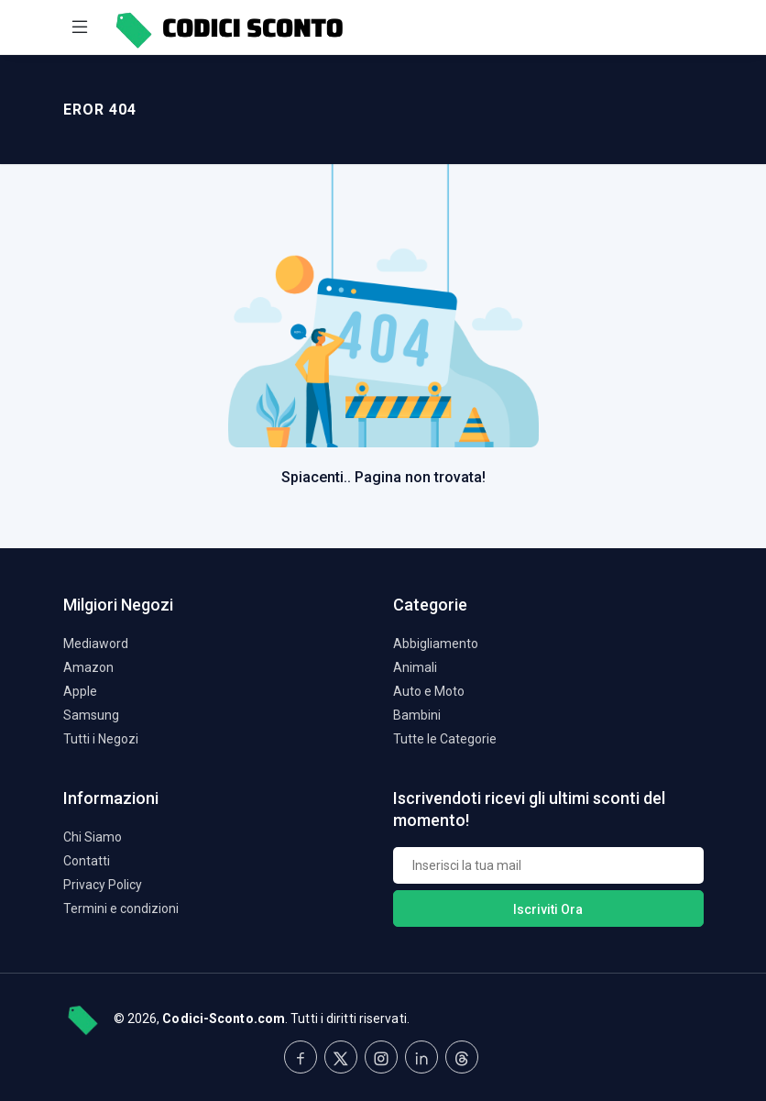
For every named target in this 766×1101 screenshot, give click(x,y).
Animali (415, 667)
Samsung (91, 715)
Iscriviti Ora (548, 909)
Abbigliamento (435, 643)
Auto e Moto (429, 691)
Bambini (417, 715)
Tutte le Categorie (445, 739)
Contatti (86, 860)
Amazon (88, 667)
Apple (80, 691)
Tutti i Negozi (100, 739)
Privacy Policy (102, 884)
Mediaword (95, 643)
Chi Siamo (92, 837)
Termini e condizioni (121, 908)
